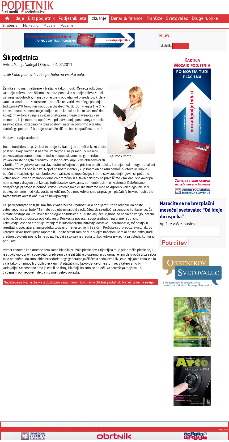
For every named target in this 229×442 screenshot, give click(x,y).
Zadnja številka (23, 424)
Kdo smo (81, 424)
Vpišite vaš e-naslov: (178, 224)
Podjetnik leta (72, 18)
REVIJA (6, 424)
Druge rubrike (205, 18)
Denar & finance (127, 18)
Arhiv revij (41, 424)
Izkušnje (98, 18)
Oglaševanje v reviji (62, 424)
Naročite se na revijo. (138, 282)
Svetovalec (177, 18)
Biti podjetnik (41, 18)
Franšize (154, 18)
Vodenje (67, 25)
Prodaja (49, 25)
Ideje (19, 18)
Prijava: (164, 35)
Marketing (30, 25)
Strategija (9, 25)
